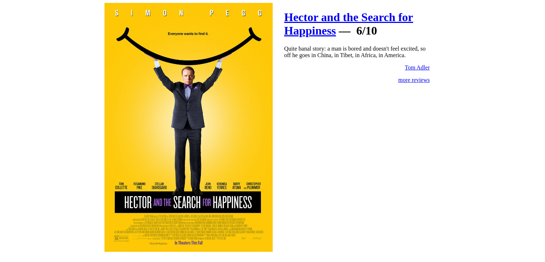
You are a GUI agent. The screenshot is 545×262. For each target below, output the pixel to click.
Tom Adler (417, 67)
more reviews (414, 80)
